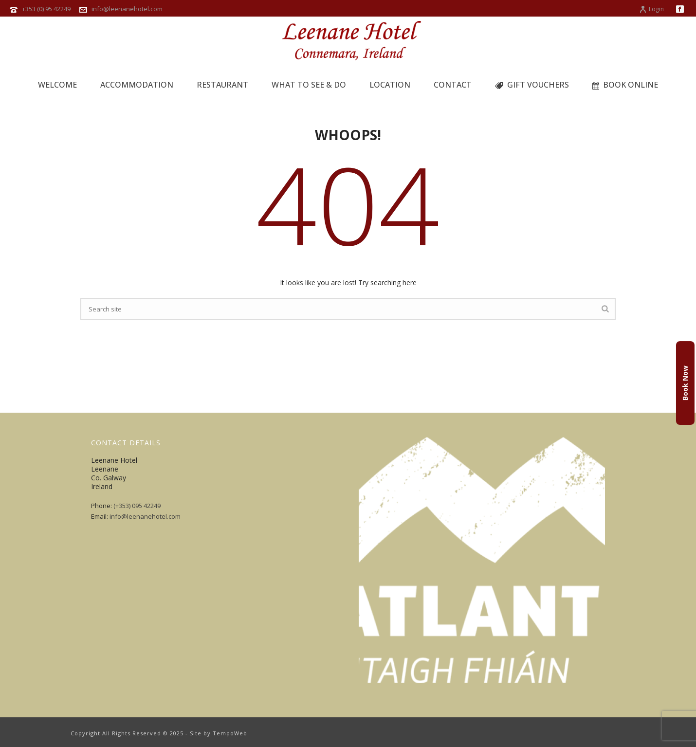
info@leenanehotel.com (127, 8)
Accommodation (136, 84)
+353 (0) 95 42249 (46, 8)
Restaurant (222, 84)
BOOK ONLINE (625, 84)
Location (389, 84)
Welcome (57, 84)
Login (651, 9)
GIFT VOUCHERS (532, 84)
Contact (453, 84)
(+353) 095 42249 (137, 505)
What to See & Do (309, 84)
